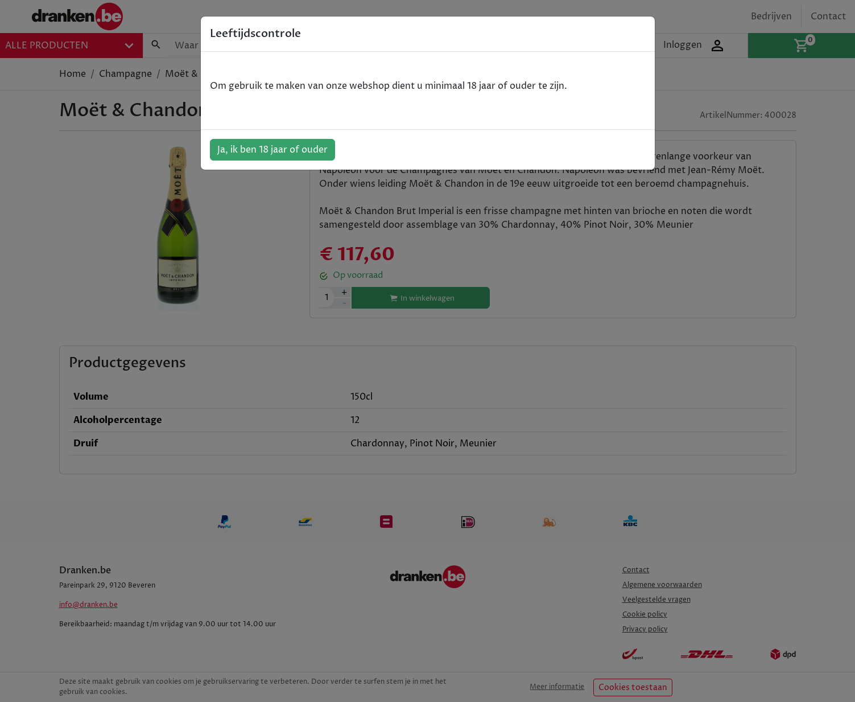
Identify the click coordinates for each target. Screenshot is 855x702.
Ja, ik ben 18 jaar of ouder (272, 149)
